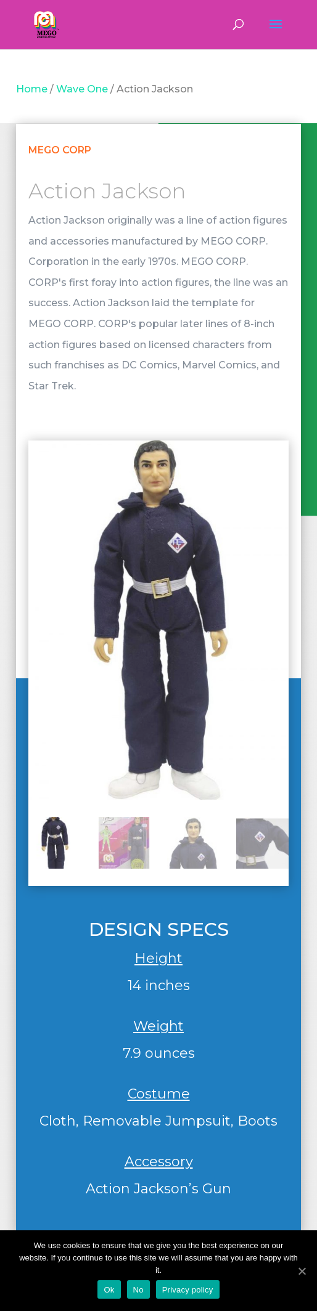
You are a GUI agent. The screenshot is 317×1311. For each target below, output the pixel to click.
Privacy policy (187, 1289)
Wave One (82, 89)
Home (31, 89)
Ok (109, 1289)
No (138, 1289)
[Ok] (301, 1271)
